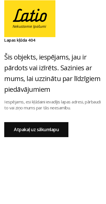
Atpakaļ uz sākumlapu (36, 129)
